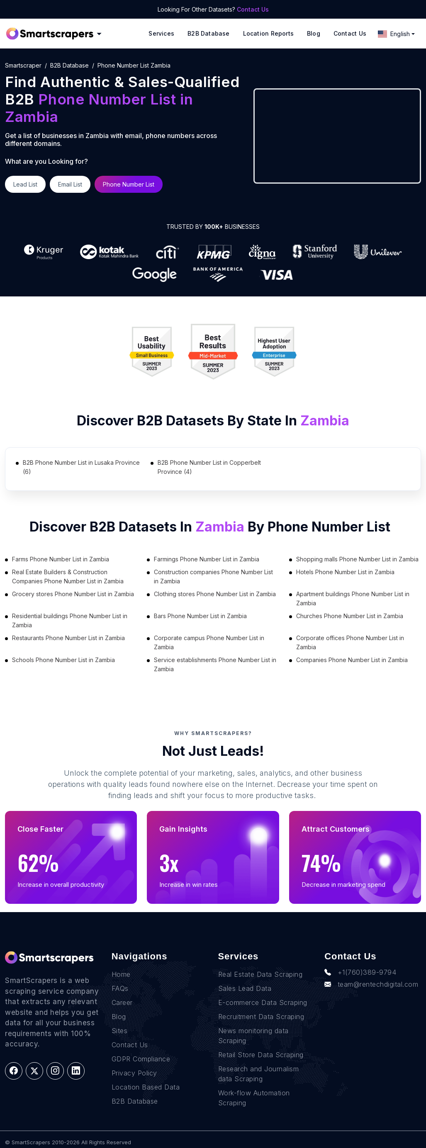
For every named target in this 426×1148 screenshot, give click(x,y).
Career (122, 1002)
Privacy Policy (134, 1073)
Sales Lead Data (245, 988)
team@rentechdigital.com (371, 984)
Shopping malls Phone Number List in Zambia (357, 559)
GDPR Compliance (141, 1059)
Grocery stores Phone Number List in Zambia (73, 593)
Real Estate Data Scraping (260, 974)
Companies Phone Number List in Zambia (352, 659)
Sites (120, 1031)
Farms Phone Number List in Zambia (60, 559)
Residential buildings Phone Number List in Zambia (69, 620)
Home (121, 974)
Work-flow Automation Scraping (254, 1098)
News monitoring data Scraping (253, 1036)
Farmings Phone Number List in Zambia (206, 559)
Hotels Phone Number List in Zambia (345, 571)
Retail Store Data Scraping (261, 1055)
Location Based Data (146, 1087)
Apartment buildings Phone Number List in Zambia (352, 598)
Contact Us (253, 9)
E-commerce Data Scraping (262, 1002)
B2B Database (208, 33)
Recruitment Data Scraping (261, 1016)
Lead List (25, 184)
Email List (70, 184)
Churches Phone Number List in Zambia (349, 615)
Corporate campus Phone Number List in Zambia (209, 642)
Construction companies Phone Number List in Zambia (213, 576)
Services (161, 33)
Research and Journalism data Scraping (258, 1074)
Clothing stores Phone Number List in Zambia (215, 593)
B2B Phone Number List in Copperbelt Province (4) (209, 467)
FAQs (120, 988)
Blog (313, 33)
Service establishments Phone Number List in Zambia (215, 664)
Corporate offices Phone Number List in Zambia (350, 642)
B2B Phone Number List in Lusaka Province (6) (81, 467)
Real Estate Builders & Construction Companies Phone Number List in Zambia (68, 576)
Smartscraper (23, 65)
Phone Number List (128, 184)
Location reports (268, 33)
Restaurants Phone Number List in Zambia (68, 637)
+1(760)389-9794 (360, 972)
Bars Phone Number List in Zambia (200, 615)
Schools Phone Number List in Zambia (63, 659)
